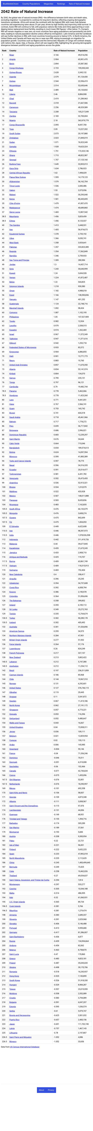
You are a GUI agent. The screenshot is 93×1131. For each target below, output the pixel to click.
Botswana (13, 430)
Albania (12, 801)
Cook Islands (14, 906)
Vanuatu (12, 299)
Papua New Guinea (17, 177)
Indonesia (13, 539)
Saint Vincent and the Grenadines (23, 806)
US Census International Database (24, 1047)
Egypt (11, 295)
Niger (11, 55)
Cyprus (12, 775)
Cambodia (13, 387)
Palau (11, 841)
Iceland (12, 622)
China (11, 862)
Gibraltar (13, 692)
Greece (12, 958)
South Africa (14, 509)
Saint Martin (14, 439)
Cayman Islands (16, 675)
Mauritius (13, 910)
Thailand (13, 876)
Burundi (12, 103)
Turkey (12, 618)
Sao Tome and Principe (19, 260)
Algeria (12, 369)
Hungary (13, 985)
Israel (11, 334)
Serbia (12, 1011)
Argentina (13, 483)
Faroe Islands (15, 644)
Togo (11, 129)
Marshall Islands (16, 308)
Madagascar (14, 208)
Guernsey (13, 814)
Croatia (12, 998)
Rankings (61, 4)
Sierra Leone (14, 212)
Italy (11, 897)
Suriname (13, 570)
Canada (12, 771)
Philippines (14, 317)
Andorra (12, 945)
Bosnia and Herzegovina (19, 1015)
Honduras (13, 395)
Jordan (12, 264)
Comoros (13, 312)
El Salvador (14, 526)
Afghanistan (14, 181)
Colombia (13, 596)
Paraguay (13, 500)
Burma (12, 561)
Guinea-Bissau (15, 72)
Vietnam (12, 566)
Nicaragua (13, 504)
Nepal (11, 465)
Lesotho (12, 325)
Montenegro (14, 884)
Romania (13, 972)
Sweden (12, 701)
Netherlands (14, 784)
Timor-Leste (14, 186)
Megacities (48, 4)
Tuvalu (12, 321)
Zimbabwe (13, 138)
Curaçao (12, 740)
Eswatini (13, 330)
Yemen (12, 277)
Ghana (12, 155)
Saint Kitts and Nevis (18, 793)
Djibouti (12, 343)
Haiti (11, 356)
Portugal (13, 928)
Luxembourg (14, 649)
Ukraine (12, 967)
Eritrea (12, 221)
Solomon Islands (16, 286)
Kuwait (12, 273)
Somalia (12, 147)
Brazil (11, 670)
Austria (12, 836)
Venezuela (13, 478)
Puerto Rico (14, 1020)
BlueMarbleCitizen (11, 4)
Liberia (12, 94)
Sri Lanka (13, 609)
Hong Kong (14, 976)
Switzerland (14, 718)
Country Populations (31, 4)
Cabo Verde (14, 443)
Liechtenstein (15, 810)
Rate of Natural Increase (79, 4)
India (11, 535)
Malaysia (13, 544)
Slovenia (13, 919)
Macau (12, 788)
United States (15, 688)
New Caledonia (15, 574)
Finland (12, 849)
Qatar (11, 404)
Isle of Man (14, 845)
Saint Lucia (14, 954)
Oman (12, 291)
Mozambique (15, 85)
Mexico (12, 496)
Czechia (12, 889)
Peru (11, 426)
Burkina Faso (14, 164)
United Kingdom (16, 727)
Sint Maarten (14, 779)
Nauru (12, 360)
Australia (13, 627)
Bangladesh (14, 448)
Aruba (11, 745)
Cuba (11, 871)
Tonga (12, 382)
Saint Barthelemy (16, 937)
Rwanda (12, 251)
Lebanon (13, 662)
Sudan (12, 142)
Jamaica (13, 552)
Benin (11, 64)
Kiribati (12, 374)
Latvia (12, 1028)
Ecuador (12, 470)
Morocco (13, 456)
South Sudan (14, 133)
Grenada (13, 714)
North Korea (14, 705)
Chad (11, 98)
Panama (12, 391)
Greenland (13, 749)
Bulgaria (12, 1002)
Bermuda (13, 867)
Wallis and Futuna (17, 723)
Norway (12, 683)
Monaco (12, 1041)
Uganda (12, 77)
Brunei (12, 413)
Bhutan (12, 487)
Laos (11, 400)
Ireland (12, 605)
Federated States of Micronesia (22, 347)
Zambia (12, 116)
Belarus (12, 950)
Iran (11, 531)
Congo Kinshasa (16, 68)
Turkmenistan (15, 474)
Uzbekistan (14, 583)
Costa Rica (14, 587)
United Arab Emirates (18, 365)
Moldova (13, 993)
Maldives (13, 491)
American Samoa (16, 631)
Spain (11, 854)
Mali (11, 90)
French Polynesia (16, 653)
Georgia (12, 797)
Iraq (11, 229)
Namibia (13, 256)
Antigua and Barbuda (18, 557)
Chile (11, 679)
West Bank (14, 243)
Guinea (12, 81)
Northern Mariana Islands (20, 635)
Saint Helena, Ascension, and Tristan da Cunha (29, 880)
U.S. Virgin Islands (17, 902)
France (12, 753)
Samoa (12, 378)
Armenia (13, 915)
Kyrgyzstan (14, 352)
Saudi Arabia (14, 417)
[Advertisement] (46, 1067)
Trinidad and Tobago (18, 819)
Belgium (12, 736)
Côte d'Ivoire (14, 203)
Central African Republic (19, 173)
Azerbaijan (13, 666)
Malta (11, 893)
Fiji (10, 522)
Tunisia (12, 614)
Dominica (13, 758)
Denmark (13, 762)
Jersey (12, 731)
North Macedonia (16, 858)
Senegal (12, 160)
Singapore (13, 710)
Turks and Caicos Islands (20, 461)
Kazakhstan (14, 548)
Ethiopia (12, 151)
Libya (11, 238)
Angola (12, 59)
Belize (12, 282)
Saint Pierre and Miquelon (20, 1037)
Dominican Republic (17, 435)
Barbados (13, 823)
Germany (13, 932)
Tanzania (13, 112)
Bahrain (12, 422)
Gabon (12, 190)
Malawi (12, 195)
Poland (12, 963)
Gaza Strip (13, 168)
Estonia (12, 1006)
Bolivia (12, 452)
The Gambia (14, 225)
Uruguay (12, 697)
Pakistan (13, 247)
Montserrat (14, 832)
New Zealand (15, 657)
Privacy (51, 1090)
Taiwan (12, 989)
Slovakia (12, 924)
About (41, 1090)
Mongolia (13, 513)
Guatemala (14, 304)
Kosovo (12, 592)
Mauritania (14, 216)
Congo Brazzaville (17, 125)
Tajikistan (13, 339)
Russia (12, 941)
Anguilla (12, 579)
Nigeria (12, 120)
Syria (11, 269)
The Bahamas (15, 601)
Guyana (12, 518)
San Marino (14, 828)
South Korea (14, 980)
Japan (12, 1024)
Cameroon (13, 107)
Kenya (12, 199)
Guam (11, 408)
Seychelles (14, 766)
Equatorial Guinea (16, 234)
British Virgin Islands (18, 640)
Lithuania (13, 1033)
